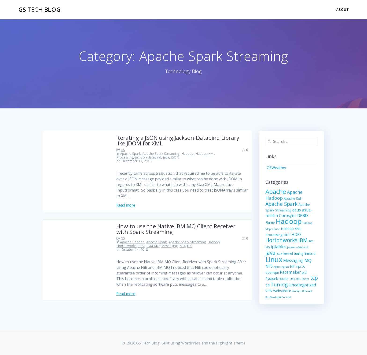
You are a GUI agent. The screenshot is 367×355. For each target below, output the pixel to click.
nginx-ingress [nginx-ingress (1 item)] (281, 266)
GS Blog (39, 10)
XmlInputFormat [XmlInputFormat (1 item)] (302, 291)
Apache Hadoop (132, 242)
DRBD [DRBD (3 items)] (302, 215)
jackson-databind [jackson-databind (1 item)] (297, 247)
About (342, 9)
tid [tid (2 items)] (267, 285)
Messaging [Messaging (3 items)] (293, 260)
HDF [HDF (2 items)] (286, 234)
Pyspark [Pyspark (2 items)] (271, 278)
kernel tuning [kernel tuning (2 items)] (293, 253)
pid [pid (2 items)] (304, 272)
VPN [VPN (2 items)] (268, 290)
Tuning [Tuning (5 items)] (279, 284)
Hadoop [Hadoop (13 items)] (289, 221)
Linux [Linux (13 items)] (273, 259)
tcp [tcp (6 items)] (314, 277)
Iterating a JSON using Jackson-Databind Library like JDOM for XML (177, 140)
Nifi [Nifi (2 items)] (292, 266)
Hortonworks (126, 246)
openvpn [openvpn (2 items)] (272, 272)
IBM (141, 246)
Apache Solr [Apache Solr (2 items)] (293, 198)
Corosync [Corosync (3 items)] (287, 215)
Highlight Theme (231, 343)
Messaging (169, 246)
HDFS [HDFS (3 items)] (296, 234)
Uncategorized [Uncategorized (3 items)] (302, 285)
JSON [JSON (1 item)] (279, 253)
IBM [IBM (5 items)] (303, 240)
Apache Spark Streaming (161, 153)
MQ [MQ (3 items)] (308, 260)
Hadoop (187, 153)
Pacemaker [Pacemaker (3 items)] (290, 272)
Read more (125, 205)
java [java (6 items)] (270, 252)
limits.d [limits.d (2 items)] (310, 253)
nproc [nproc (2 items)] (300, 266)
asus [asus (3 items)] (296, 210)
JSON (175, 157)
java (166, 157)
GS (123, 150)
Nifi (189, 246)
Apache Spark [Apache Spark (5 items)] (281, 203)
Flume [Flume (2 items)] (270, 222)
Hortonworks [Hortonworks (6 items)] (281, 240)
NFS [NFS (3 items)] (269, 266)
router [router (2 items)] (284, 278)
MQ (182, 246)
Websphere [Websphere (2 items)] (282, 290)
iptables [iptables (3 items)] (278, 246)
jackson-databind (148, 157)
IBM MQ (153, 246)
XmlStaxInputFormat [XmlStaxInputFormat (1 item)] (278, 297)
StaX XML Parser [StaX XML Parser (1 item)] (299, 279)
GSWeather (277, 167)
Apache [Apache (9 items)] (275, 191)
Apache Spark (130, 153)
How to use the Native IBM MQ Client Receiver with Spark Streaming (175, 229)
